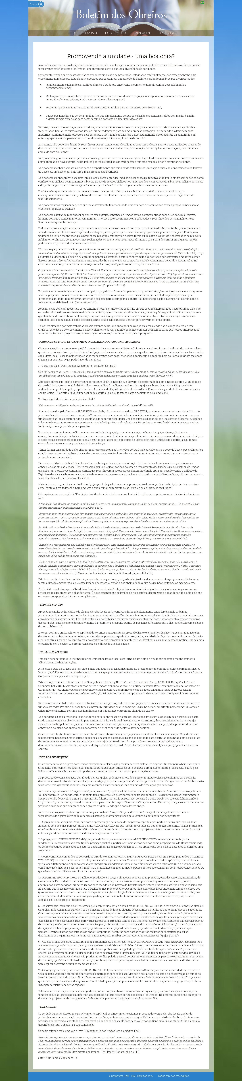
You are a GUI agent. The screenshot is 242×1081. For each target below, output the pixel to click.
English (208, 2)
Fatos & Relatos (116, 33)
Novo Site (91, 33)
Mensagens (143, 33)
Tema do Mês (168, 33)
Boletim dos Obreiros (121, 14)
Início (72, 33)
